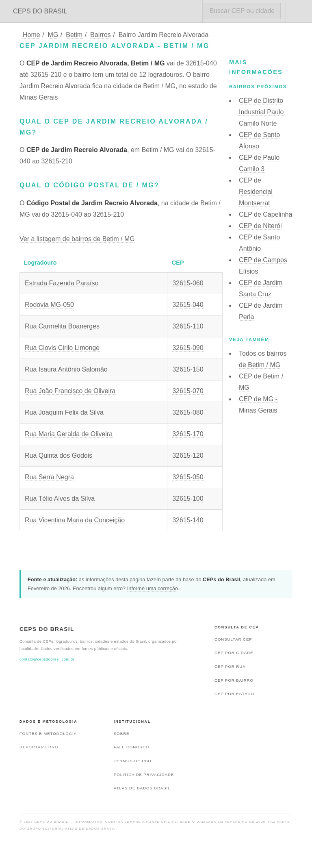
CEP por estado (234, 693)
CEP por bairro (234, 680)
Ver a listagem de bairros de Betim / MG (77, 238)
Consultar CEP (233, 639)
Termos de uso (133, 761)
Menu (299, 11)
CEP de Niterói (260, 225)
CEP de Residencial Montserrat (256, 191)
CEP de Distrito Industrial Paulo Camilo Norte (261, 112)
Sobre (121, 733)
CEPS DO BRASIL (40, 11)
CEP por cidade (233, 652)
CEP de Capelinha (265, 214)
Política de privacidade (144, 774)
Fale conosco (131, 747)
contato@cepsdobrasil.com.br (47, 659)
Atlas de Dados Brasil (142, 788)
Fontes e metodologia (48, 733)
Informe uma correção (152, 588)
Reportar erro (39, 747)
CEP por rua (230, 666)
